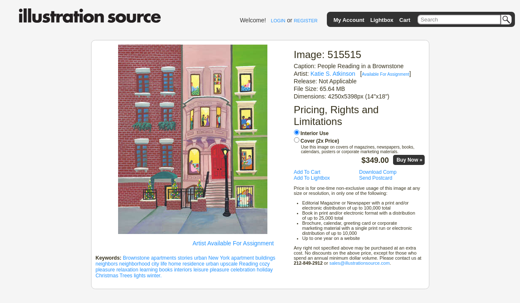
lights (139, 276)
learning (149, 270)
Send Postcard (376, 178)
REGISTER (306, 20)
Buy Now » (409, 160)
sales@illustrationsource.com (359, 263)
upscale (228, 264)
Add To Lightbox (312, 178)
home (174, 264)
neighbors (107, 264)
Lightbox (381, 20)
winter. (154, 276)
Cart (404, 20)
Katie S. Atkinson (332, 73)
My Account (349, 20)
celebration (243, 270)
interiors (183, 270)
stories (185, 258)
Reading (248, 264)
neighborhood (134, 264)
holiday (265, 270)
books (165, 270)
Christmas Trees (114, 276)
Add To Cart (307, 172)
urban (200, 258)
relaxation (127, 270)
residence (194, 264)
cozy (264, 264)
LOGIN (278, 20)
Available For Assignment (386, 74)
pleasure (105, 270)
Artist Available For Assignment (233, 243)
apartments (163, 258)
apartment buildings (253, 258)
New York (219, 258)
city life (159, 264)
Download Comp (378, 172)
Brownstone (136, 258)
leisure (201, 270)
